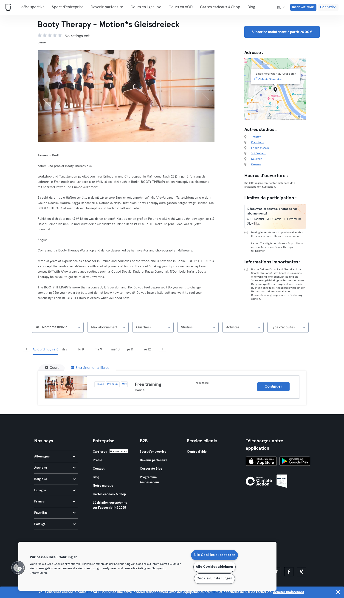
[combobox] (58, 327)
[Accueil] (7, 7)
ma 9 (98, 349)
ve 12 (147, 349)
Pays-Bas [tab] (55, 513)
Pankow (256, 164)
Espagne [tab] (55, 490)
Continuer (273, 387)
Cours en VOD (181, 7)
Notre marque (103, 485)
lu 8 (81, 349)
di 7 (65, 349)
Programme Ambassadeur (149, 480)
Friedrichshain (260, 148)
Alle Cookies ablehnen (214, 566)
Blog (96, 477)
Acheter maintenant (288, 596)
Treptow (256, 137)
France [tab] (55, 501)
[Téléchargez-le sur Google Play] (294, 462)
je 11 (130, 349)
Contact (98, 468)
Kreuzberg (257, 142)
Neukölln (256, 159)
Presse (97, 460)
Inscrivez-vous (303, 7)
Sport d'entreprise (67, 7)
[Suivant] (201, 96)
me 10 (115, 349)
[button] (17, 567)
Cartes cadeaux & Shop (220, 7)
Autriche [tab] (55, 468)
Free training (148, 384)
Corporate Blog (151, 468)
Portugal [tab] (55, 524)
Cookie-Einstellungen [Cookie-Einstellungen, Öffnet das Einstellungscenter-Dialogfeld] (214, 578)
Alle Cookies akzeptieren (214, 555)
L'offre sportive (32, 7)
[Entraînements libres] (90, 367)
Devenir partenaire (107, 7)
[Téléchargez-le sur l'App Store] (261, 462)
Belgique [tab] (55, 479)
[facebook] (288, 571)
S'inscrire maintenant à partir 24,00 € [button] (282, 32)
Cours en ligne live (145, 7)
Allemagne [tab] (55, 456)
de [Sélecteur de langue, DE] (281, 7)
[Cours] (52, 367)
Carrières (100, 451)
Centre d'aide (197, 451)
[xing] (301, 571)
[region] (147, 566)
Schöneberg (258, 153)
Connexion (328, 7)
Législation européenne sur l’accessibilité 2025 (110, 505)
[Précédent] (51, 96)
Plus (253, 7)
